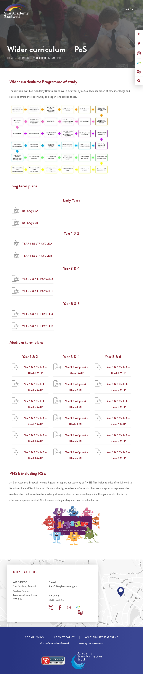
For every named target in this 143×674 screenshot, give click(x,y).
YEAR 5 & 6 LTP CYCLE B (38, 326)
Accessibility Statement (101, 637)
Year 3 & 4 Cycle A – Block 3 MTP (76, 404)
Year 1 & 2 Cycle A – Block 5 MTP (35, 438)
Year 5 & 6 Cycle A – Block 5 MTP (118, 438)
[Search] (139, 81)
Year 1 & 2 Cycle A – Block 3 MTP (35, 404)
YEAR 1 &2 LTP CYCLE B (37, 255)
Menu (129, 9)
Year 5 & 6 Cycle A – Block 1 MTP (118, 370)
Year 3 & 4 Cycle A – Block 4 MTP (76, 421)
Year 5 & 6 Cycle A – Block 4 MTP (118, 421)
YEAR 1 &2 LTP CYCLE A (37, 243)
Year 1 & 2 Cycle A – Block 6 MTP (35, 455)
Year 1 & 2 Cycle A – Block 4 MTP (35, 421)
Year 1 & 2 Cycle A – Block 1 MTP (35, 370)
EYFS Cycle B (30, 223)
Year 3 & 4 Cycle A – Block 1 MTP (76, 370)
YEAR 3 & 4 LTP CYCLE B (37, 291)
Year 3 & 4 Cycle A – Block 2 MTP (76, 387)
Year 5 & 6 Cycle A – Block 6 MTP (118, 455)
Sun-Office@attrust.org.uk (62, 586)
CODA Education (95, 643)
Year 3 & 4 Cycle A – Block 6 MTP (76, 455)
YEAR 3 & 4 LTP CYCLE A (37, 279)
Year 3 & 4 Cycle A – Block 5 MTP (76, 438)
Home (10, 58)
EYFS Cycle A (30, 210)
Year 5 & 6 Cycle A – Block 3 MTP (118, 404)
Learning (23, 58)
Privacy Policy (64, 637)
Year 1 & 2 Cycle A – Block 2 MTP (35, 387)
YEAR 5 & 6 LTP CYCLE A (37, 314)
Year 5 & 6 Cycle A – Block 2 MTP (118, 387)
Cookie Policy (35, 637)
